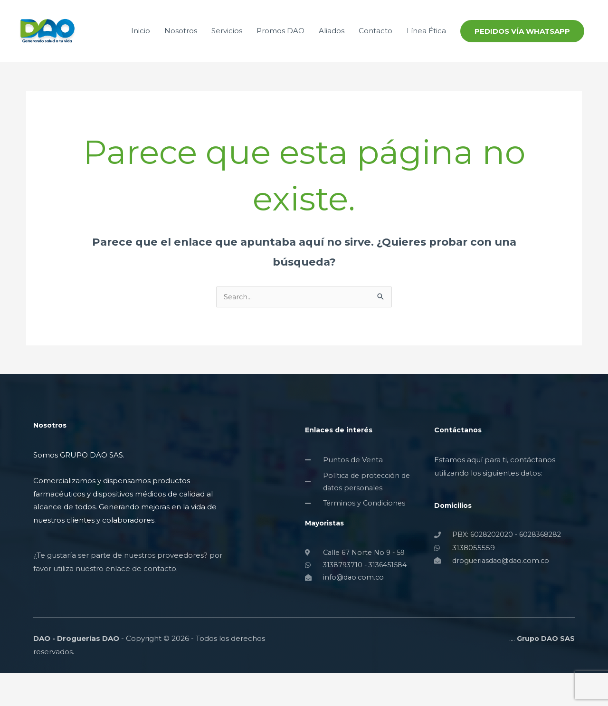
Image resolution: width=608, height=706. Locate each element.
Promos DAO (280, 45)
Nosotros (180, 45)
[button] (522, 45)
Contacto (375, 45)
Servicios (226, 45)
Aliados (331, 45)
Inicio (140, 45)
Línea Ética (426, 45)
